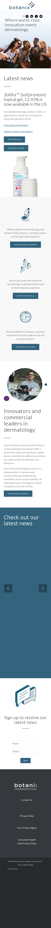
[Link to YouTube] (41, 16)
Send (25, 761)
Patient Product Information (18, 131)
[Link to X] (36, 16)
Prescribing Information (16, 125)
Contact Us (26, 800)
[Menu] (23, 16)
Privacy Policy (27, 815)
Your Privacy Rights (27, 827)
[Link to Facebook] (27, 16)
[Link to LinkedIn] (32, 16)
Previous (8, 588)
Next (43, 588)
